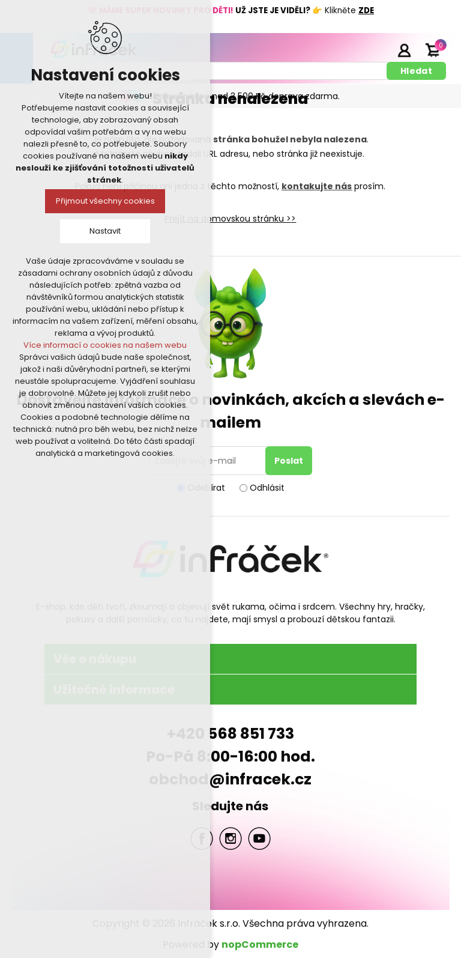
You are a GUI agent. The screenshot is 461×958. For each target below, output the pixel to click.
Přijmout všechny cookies (105, 201)
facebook (201, 838)
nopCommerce (259, 944)
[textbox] (214, 71)
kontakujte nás (317, 186)
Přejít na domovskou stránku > (227, 219)
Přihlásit (404, 50)
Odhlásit (267, 488)
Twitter (230, 838)
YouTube (259, 838)
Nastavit (105, 231)
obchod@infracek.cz (230, 779)
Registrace (374, 50)
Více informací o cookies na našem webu (105, 345)
